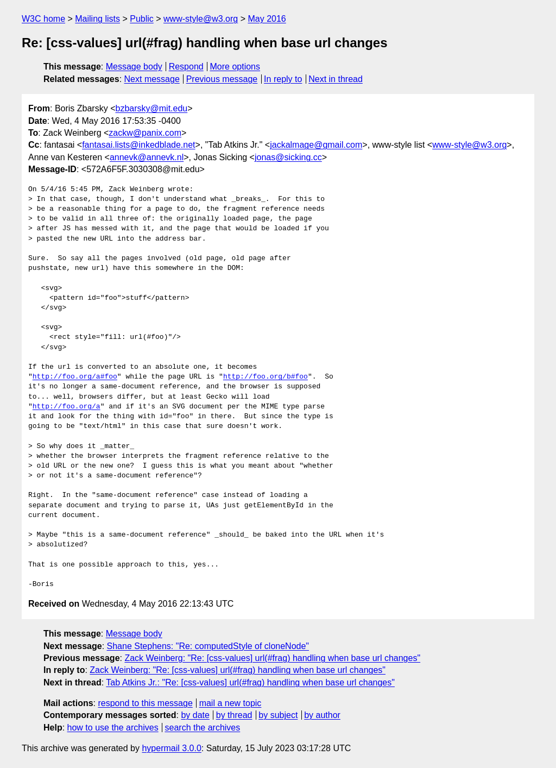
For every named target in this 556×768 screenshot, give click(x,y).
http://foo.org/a (66, 407)
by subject (278, 715)
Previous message (222, 79)
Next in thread (335, 79)
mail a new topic (230, 703)
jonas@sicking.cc (288, 157)
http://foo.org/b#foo (265, 377)
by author (322, 715)
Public (142, 18)
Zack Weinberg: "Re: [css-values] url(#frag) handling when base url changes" (272, 658)
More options (235, 66)
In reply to (283, 79)
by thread (234, 715)
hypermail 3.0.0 (171, 748)
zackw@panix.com (145, 132)
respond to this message (145, 703)
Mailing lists (97, 18)
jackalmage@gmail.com (316, 144)
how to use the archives (113, 727)
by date (195, 715)
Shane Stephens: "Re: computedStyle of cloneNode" (208, 646)
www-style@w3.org (200, 18)
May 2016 (267, 18)
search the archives (203, 727)
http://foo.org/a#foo (75, 377)
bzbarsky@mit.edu (151, 108)
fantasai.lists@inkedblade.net (138, 144)
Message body (134, 66)
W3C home (43, 18)
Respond (186, 66)
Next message (152, 79)
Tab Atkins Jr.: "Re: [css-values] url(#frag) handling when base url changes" (250, 682)
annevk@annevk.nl (147, 157)
